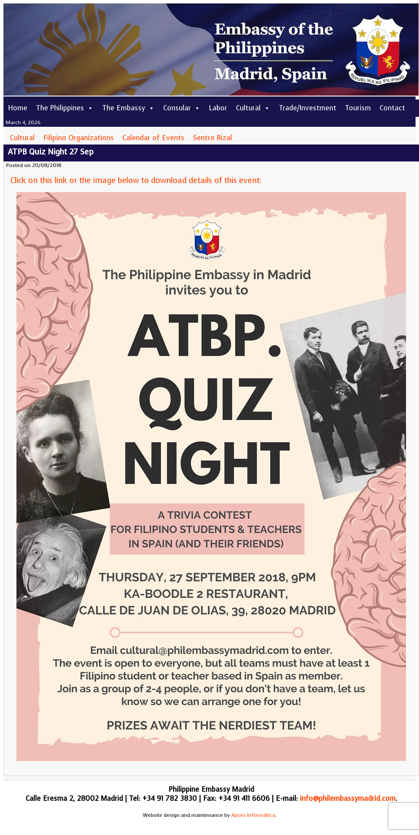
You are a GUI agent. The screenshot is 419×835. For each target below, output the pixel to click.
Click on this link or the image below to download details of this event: (135, 180)
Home (17, 107)
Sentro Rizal (212, 137)
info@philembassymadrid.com (348, 798)
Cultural (253, 107)
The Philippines (64, 107)
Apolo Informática (253, 815)
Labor (218, 107)
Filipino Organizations (78, 137)
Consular (181, 107)
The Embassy (128, 107)
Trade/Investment (307, 107)
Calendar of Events (153, 137)
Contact (392, 107)
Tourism (358, 107)
